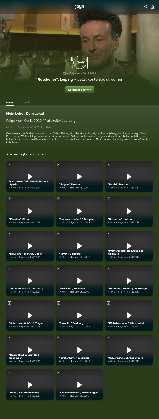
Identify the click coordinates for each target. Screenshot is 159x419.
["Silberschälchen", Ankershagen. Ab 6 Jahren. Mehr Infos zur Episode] (79, 384)
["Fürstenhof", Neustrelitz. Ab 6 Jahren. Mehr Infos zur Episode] (79, 350)
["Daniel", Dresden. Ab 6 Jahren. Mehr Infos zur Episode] (129, 176)
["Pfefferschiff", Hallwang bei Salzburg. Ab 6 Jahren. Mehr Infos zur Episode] (129, 246)
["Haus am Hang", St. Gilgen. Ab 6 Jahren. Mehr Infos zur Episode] (30, 246)
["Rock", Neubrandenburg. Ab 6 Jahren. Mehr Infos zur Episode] (30, 384)
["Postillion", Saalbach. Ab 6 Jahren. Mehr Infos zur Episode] (79, 280)
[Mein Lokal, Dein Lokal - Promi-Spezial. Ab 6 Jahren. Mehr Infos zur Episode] (30, 176)
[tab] (11, 103)
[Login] (152, 7)
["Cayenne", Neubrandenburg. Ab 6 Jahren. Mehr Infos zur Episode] (129, 350)
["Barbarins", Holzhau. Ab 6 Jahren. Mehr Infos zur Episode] (129, 211)
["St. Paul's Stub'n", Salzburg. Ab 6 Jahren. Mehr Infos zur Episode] (30, 280)
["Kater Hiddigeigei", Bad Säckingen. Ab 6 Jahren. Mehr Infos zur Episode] (30, 350)
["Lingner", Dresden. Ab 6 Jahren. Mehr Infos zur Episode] (79, 176)
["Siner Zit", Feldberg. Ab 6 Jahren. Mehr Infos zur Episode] (79, 315)
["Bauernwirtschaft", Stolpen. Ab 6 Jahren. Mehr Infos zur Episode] (79, 211)
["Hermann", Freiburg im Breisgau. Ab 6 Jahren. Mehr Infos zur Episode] (129, 280)
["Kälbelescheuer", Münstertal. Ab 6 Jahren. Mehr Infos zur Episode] (129, 315)
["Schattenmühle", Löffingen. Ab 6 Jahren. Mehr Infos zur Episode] (30, 315)
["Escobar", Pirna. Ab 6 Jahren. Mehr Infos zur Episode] (30, 211)
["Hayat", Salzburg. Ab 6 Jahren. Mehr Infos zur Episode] (79, 246)
